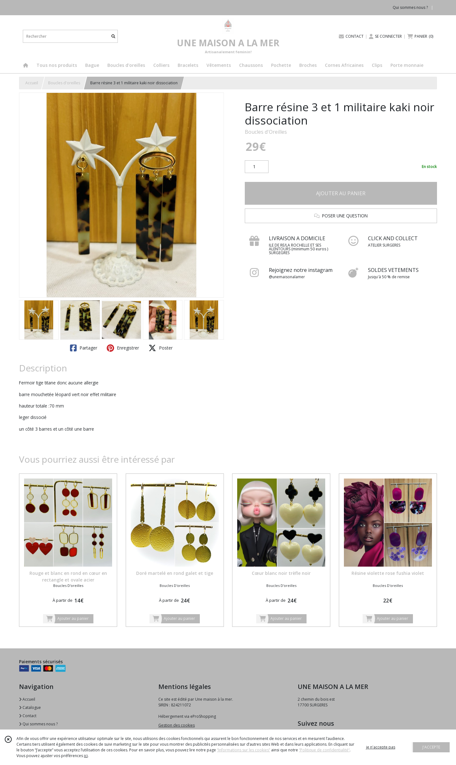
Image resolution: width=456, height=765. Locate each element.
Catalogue (30, 707)
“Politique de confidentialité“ (324, 750)
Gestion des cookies (176, 725)
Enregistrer (123, 348)
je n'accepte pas (380, 747)
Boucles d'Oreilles (266, 131)
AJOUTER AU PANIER (340, 193)
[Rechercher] (113, 36)
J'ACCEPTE (431, 747)
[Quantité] (257, 166)
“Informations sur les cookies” (243, 750)
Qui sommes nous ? (38, 724)
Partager (83, 348)
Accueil (31, 83)
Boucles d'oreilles (64, 83)
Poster (161, 348)
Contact (27, 715)
